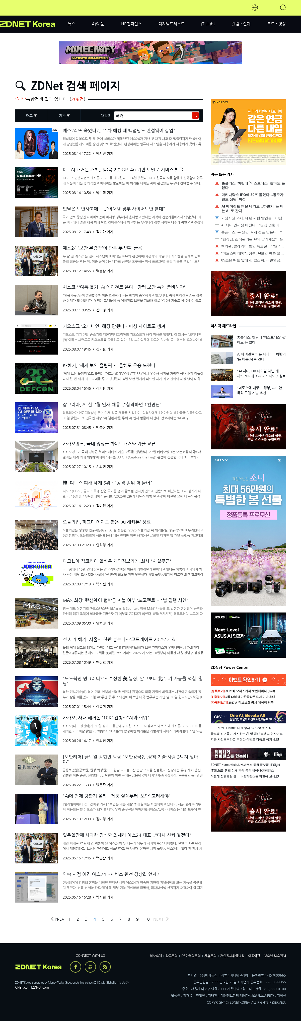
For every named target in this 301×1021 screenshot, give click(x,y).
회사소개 (156, 956)
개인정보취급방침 (232, 956)
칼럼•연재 (241, 24)
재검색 (106, 115)
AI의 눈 (98, 24)
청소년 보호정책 (275, 956)
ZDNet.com (40, 987)
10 (147, 919)
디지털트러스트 (171, 24)
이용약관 (254, 956)
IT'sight (208, 24)
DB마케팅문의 (191, 956)
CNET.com (23, 987)
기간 (62, 115)
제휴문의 (210, 956)
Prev (57, 919)
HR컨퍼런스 (131, 24)
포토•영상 (276, 24)
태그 (29, 115)
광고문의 (172, 956)
